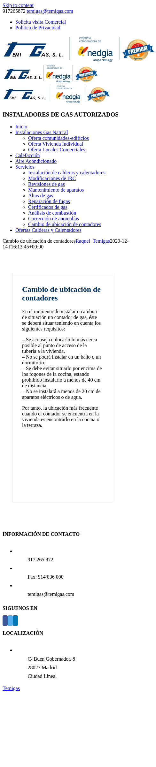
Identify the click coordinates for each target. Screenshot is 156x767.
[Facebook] (5, 620)
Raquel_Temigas (92, 241)
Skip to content (18, 5)
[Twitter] (10, 620)
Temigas (11, 688)
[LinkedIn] (15, 620)
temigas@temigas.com (50, 11)
